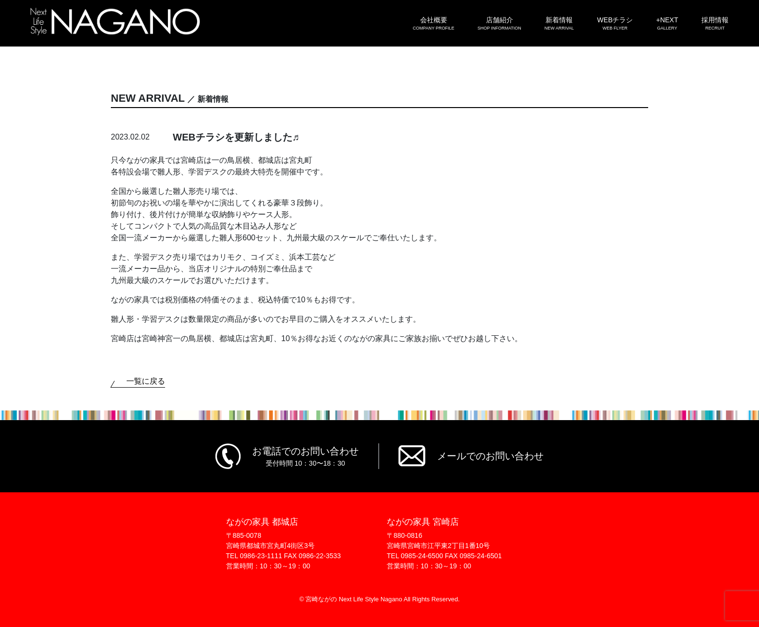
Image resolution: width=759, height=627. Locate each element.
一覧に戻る (145, 381)
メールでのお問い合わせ (490, 456)
